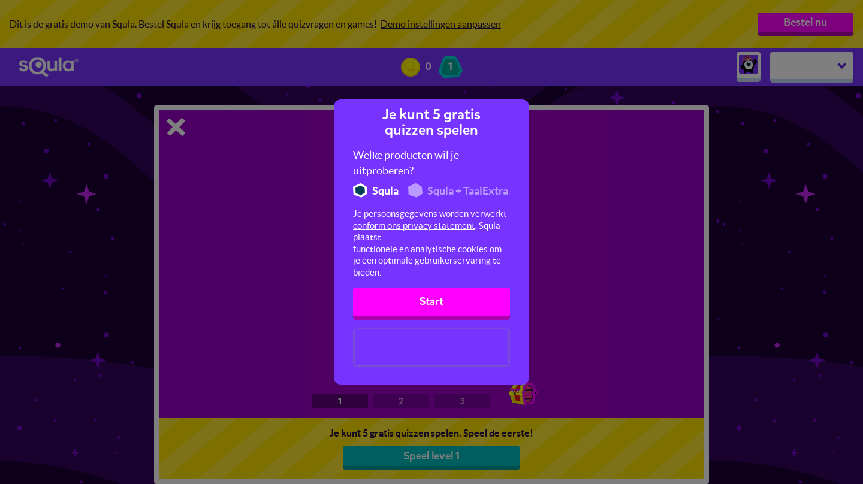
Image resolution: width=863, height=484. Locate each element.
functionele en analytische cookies (420, 249)
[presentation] (431, 347)
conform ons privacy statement (414, 225)
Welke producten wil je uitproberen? (406, 163)
